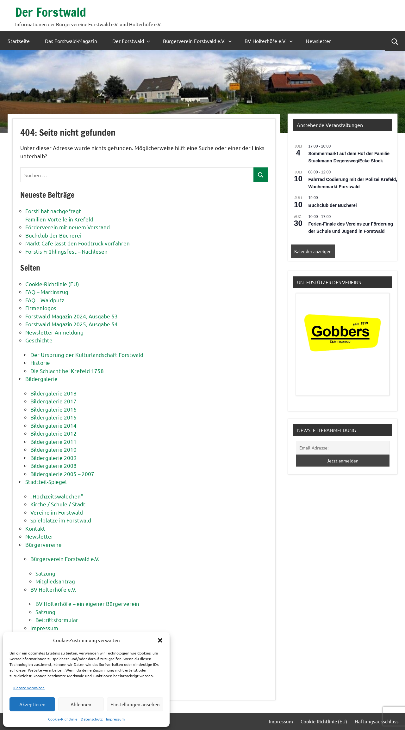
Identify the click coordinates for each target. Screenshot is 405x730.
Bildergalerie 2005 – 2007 (62, 473)
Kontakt (35, 528)
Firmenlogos (40, 308)
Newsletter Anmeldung (54, 332)
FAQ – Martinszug (46, 291)
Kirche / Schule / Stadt (57, 504)
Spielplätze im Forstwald (60, 520)
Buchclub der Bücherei (53, 235)
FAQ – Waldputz (44, 300)
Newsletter (318, 41)
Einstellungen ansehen (135, 704)
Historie (40, 362)
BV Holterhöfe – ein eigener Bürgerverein (87, 603)
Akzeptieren (32, 704)
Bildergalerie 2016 (53, 409)
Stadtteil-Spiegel (46, 481)
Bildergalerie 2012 (53, 433)
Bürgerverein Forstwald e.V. (197, 41)
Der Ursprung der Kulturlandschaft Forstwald (86, 354)
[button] (160, 640)
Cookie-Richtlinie (63, 718)
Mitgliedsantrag (55, 581)
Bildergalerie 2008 (53, 465)
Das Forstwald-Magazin (71, 41)
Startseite (19, 41)
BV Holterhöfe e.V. (269, 41)
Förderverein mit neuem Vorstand (67, 227)
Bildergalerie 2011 (53, 441)
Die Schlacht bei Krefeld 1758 (67, 370)
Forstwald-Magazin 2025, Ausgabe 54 (71, 324)
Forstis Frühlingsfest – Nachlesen (66, 251)
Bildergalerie (41, 378)
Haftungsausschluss (377, 721)
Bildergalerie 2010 (53, 449)
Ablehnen (81, 704)
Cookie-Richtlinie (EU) (52, 284)
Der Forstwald (51, 12)
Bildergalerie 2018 (53, 393)
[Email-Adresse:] (342, 448)
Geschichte (39, 340)
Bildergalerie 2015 (53, 417)
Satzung (45, 573)
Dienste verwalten (29, 687)
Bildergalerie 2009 (53, 457)
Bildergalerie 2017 (53, 401)
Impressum (115, 718)
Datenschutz (92, 718)
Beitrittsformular (56, 619)
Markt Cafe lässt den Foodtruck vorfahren (77, 243)
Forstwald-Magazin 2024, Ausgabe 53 (71, 316)
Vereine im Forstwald (56, 512)
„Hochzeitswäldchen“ (56, 496)
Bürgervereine (43, 544)
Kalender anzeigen (313, 251)
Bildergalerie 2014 (53, 425)
